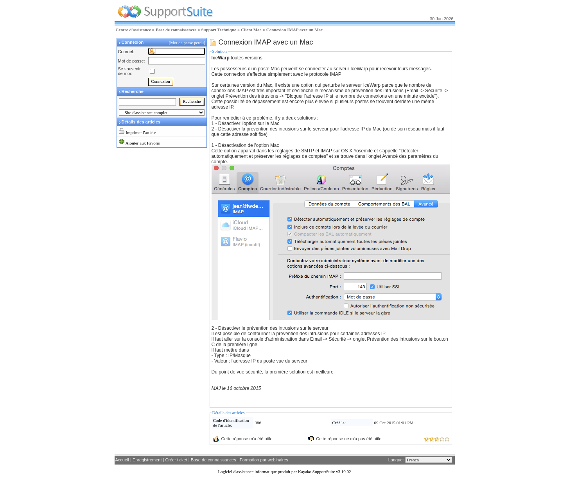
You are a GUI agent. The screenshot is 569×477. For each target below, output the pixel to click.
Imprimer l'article (141, 132)
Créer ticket (176, 459)
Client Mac (251, 29)
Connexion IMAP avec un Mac (294, 29)
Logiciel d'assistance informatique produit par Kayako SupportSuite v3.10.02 (284, 471)
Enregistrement (147, 459)
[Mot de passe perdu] (187, 42)
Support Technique (218, 29)
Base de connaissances (176, 29)
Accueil (122, 459)
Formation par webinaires (264, 459)
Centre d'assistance (133, 29)
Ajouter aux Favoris (143, 143)
